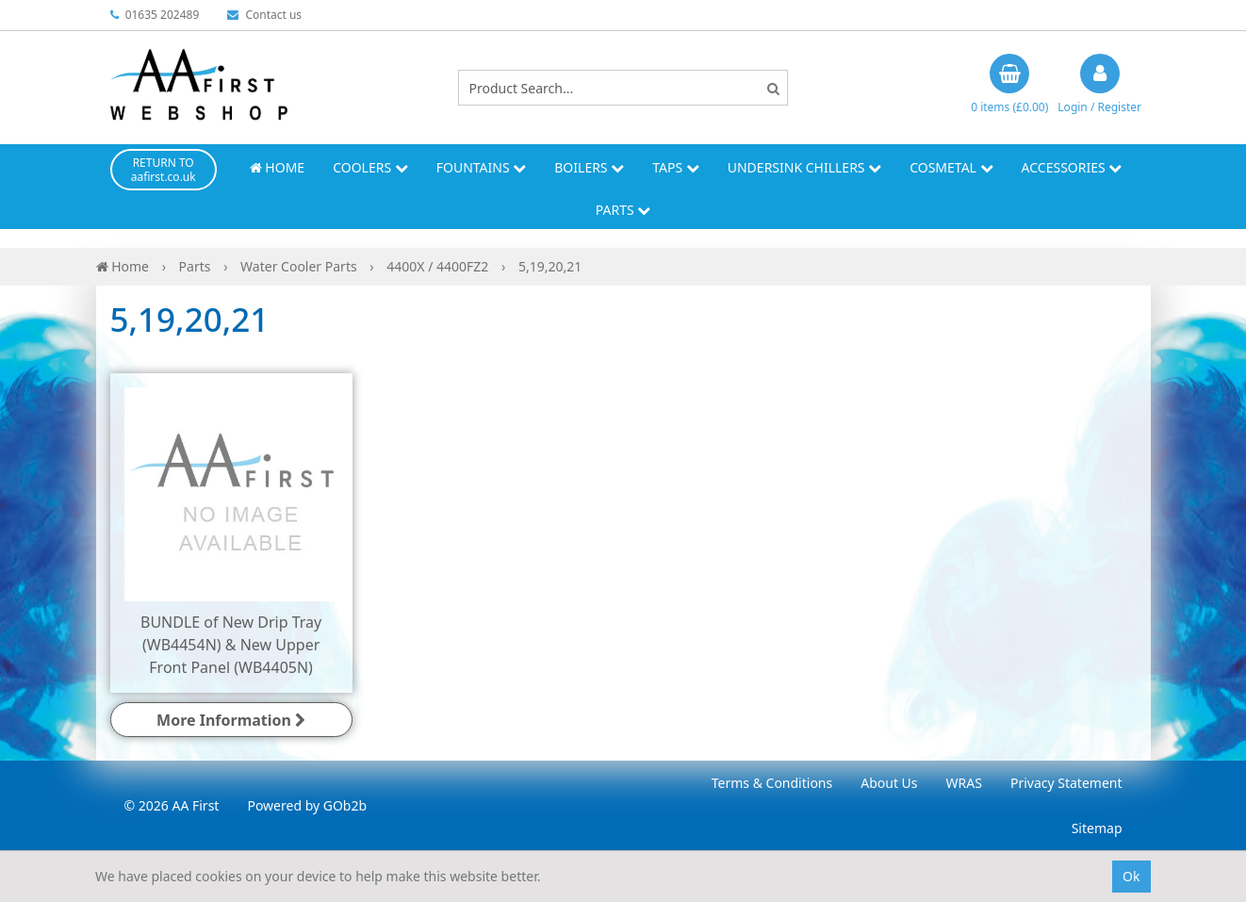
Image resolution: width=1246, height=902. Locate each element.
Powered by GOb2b (307, 805)
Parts (623, 210)
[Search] (773, 88)
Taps (675, 167)
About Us (889, 783)
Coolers (370, 167)
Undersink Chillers (804, 167)
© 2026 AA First (172, 805)
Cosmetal (951, 167)
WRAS (964, 783)
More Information (230, 720)
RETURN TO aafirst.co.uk (163, 170)
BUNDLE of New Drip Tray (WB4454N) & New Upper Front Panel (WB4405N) (230, 645)
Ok (1131, 876)
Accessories (1072, 167)
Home (277, 167)
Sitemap (1097, 828)
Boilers (589, 167)
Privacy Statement (1066, 783)
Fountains (481, 167)
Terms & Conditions (772, 783)
